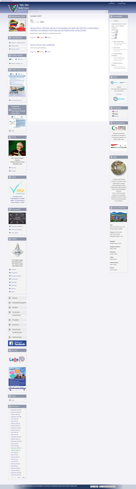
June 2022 (13, 452)
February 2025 (15, 423)
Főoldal (10, 1)
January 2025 (14, 425)
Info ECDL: (119, 94)
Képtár (13, 291)
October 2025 (14, 414)
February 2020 (15, 468)
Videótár (13, 288)
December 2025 (15, 410)
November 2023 (15, 437)
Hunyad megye (122, 3)
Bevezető (13, 167)
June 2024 (13, 432)
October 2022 (14, 450)
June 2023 (13, 443)
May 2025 (13, 421)
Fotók (12, 400)
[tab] (17, 298)
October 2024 (14, 430)
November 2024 (15, 428)
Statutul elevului (15, 49)
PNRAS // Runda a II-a (17, 63)
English (48, 37)
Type (31, 20)
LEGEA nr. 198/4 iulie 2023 (18, 42)
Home (31, 11)
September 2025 (15, 416)
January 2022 (14, 457)
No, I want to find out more (107, 486)
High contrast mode (119, 41)
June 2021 (13, 461)
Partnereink (111, 3)
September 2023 (15, 441)
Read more (33, 37)
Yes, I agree (94, 486)
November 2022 (15, 448)
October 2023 (14, 439)
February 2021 (15, 463)
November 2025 (15, 412)
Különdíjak (14, 285)
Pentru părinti (14, 232)
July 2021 (13, 459)
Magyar (115, 114)
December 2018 (15, 475)
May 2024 (13, 434)
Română (40, 37)
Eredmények (14, 279)
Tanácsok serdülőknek (17, 226)
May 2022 (13, 454)
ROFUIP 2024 (15, 46)
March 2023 (14, 445)
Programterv (14, 272)
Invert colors (117, 47)
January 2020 (14, 470)
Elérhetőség (4, 1)
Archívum (36, 11)
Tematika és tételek (16, 276)
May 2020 (13, 466)
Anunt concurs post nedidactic (42, 45)
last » (23, 477)
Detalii (13, 131)
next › (19, 477)
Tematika (13, 171)
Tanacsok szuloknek (16, 229)
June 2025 (13, 419)
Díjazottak (13, 282)
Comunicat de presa (16, 100)
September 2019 (15, 472)
